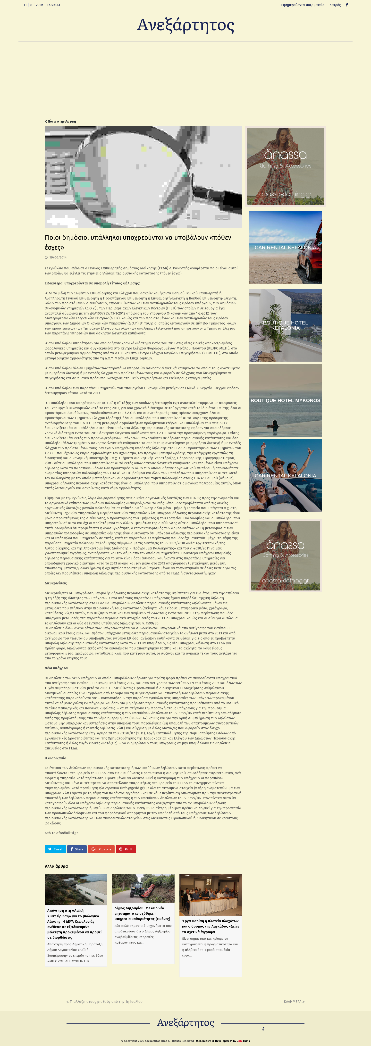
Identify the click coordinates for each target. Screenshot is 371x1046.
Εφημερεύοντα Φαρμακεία (303, 5)
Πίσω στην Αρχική (60, 121)
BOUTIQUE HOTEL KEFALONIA (285, 325)
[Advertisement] (185, 80)
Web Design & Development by (223, 1041)
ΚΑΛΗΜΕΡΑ (294, 1001)
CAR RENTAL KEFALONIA (285, 247)
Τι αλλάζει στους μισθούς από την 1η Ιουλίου (105, 1001)
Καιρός (335, 5)
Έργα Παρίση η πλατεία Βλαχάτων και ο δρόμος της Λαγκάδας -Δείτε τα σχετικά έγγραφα (210, 926)
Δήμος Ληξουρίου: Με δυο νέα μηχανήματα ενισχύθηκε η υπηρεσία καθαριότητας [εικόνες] (142, 913)
